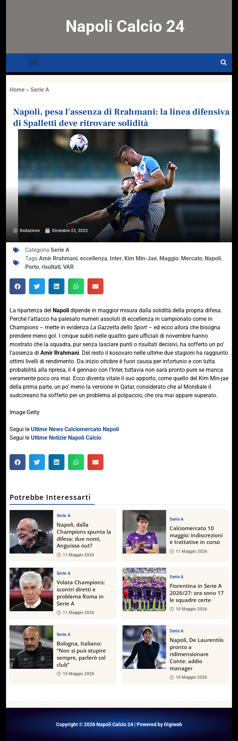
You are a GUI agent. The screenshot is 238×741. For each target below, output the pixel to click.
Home (17, 89)
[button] (33, 61)
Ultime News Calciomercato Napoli (75, 429)
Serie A (39, 89)
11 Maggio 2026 (75, 555)
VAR (68, 267)
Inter (116, 258)
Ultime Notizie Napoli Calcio (66, 437)
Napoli (213, 258)
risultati (51, 267)
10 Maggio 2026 (188, 609)
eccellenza (93, 258)
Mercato (191, 258)
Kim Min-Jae (140, 258)
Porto (32, 267)
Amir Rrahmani (58, 258)
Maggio (168, 258)
